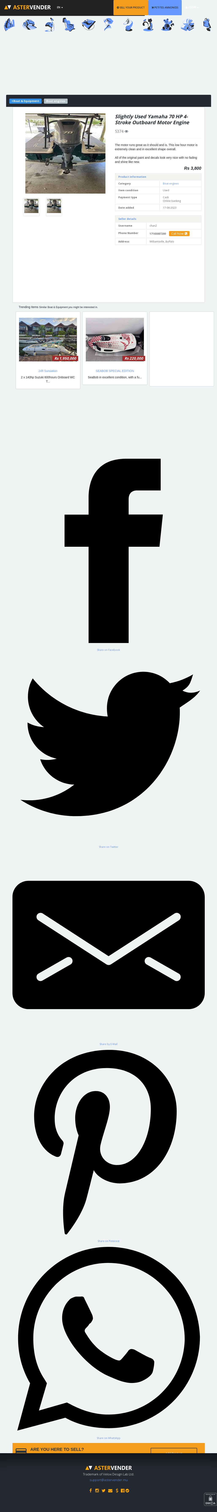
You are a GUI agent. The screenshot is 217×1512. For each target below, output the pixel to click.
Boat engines (171, 183)
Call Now (179, 233)
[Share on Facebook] (108, 553)
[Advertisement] (108, 65)
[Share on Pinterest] (108, 1144)
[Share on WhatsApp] (108, 1341)
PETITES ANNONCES (171, 7)
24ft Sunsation (47, 371)
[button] (31, 153)
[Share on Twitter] (108, 750)
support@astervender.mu (109, 1478)
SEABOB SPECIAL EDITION (115, 371)
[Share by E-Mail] (108, 947)
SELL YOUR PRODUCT (137, 7)
